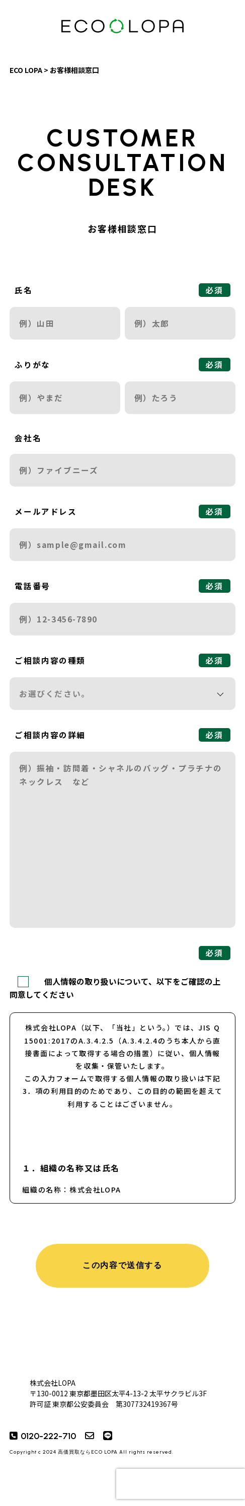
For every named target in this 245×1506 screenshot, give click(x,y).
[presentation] (180, 1484)
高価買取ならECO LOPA (88, 1452)
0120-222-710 (48, 1436)
